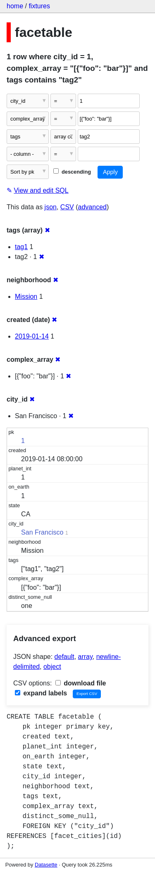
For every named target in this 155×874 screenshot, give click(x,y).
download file (80, 683)
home (15, 6)
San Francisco (42, 532)
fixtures (39, 6)
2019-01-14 (32, 336)
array (85, 656)
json (51, 207)
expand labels (41, 693)
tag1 (21, 246)
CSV (67, 207)
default (64, 656)
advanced (92, 207)
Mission (26, 296)
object (52, 666)
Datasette (46, 865)
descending (72, 172)
